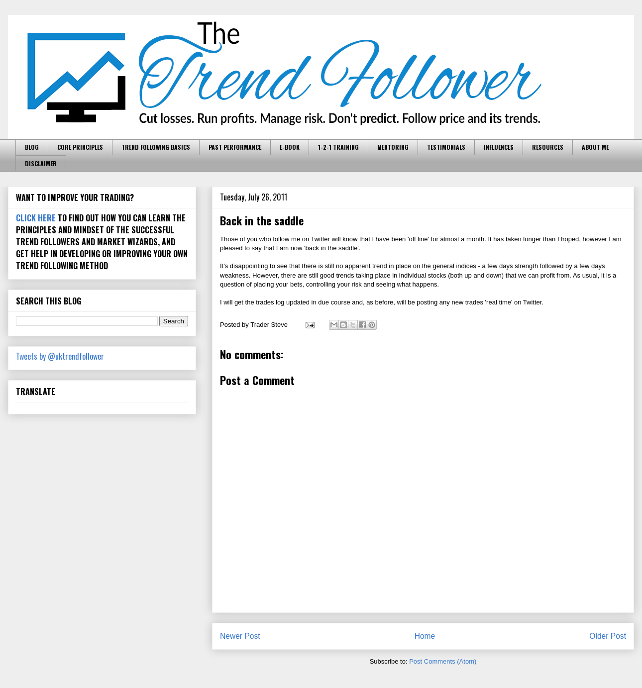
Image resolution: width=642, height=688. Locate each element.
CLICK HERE (36, 218)
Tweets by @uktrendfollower (60, 356)
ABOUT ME (595, 147)
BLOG (32, 147)
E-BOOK (290, 147)
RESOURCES (547, 147)
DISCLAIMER (41, 163)
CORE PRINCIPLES (80, 147)
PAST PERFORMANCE (235, 147)
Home (425, 636)
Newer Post (240, 636)
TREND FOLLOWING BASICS (155, 147)
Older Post (607, 636)
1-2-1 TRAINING (338, 147)
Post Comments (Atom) (442, 661)
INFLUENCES (499, 147)
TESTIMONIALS (446, 147)
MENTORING (393, 147)
